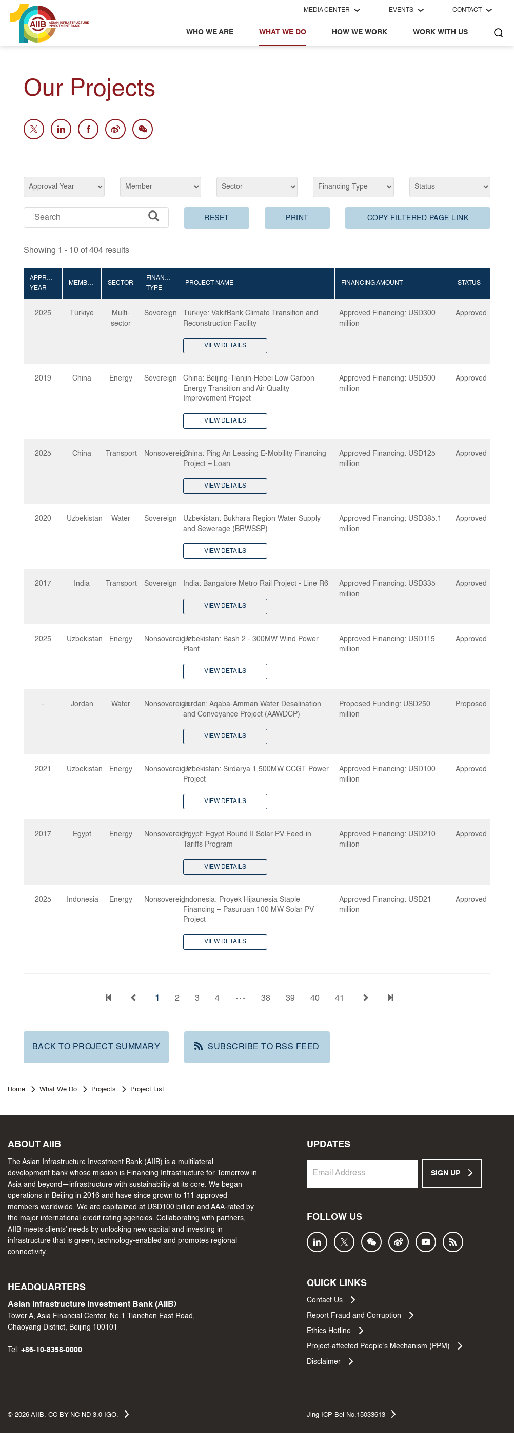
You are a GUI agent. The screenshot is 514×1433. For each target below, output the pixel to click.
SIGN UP (451, 1173)
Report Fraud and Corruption (360, 1315)
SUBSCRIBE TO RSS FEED (257, 1046)
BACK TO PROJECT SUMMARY (96, 1047)
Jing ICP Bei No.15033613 (351, 1414)
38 (265, 999)
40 (315, 999)
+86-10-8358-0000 (51, 1350)
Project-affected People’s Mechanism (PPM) (384, 1346)
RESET (216, 218)
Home (16, 1089)
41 (339, 999)
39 (290, 999)
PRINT (297, 218)
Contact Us (331, 1300)
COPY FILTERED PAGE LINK (418, 218)
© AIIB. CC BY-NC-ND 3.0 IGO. (68, 1414)
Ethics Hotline (335, 1330)
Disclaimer (330, 1361)
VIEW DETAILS (225, 346)
